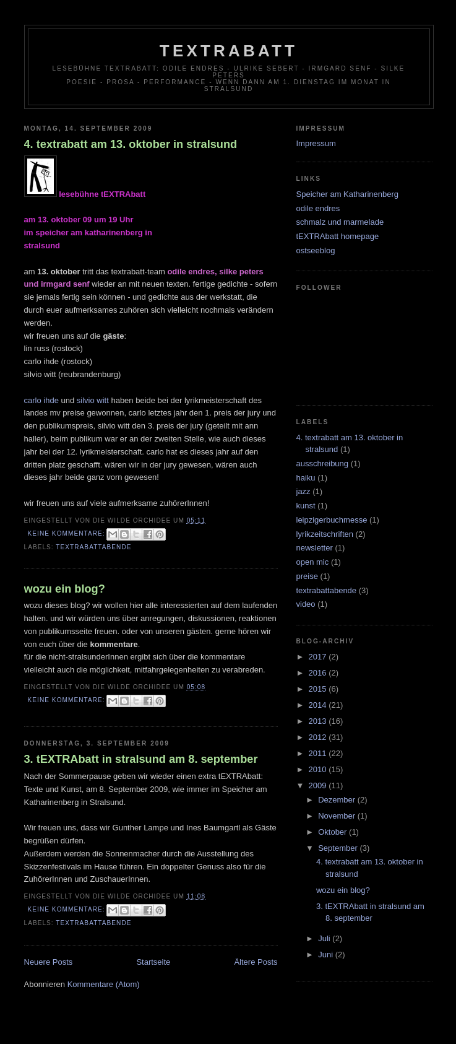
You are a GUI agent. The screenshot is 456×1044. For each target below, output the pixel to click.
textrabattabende (93, 547)
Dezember (338, 799)
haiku (306, 477)
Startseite (153, 962)
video (306, 604)
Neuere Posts (48, 962)
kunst (306, 505)
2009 (319, 785)
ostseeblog (315, 250)
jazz (303, 491)
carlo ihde (41, 400)
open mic (312, 562)
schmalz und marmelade (340, 222)
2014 (319, 705)
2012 (319, 737)
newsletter (314, 547)
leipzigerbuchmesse (332, 519)
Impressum (316, 143)
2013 (319, 721)
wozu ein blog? (64, 589)
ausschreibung (322, 463)
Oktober (333, 832)
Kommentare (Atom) (103, 984)
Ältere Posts (255, 962)
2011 (319, 753)
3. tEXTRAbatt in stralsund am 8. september (141, 759)
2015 (319, 689)
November (338, 815)
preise (307, 576)
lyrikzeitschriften (324, 534)
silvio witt (93, 400)
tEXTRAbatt (229, 50)
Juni (326, 954)
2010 (319, 769)
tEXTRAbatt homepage (337, 236)
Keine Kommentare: (68, 533)
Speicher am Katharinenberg (347, 194)
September (338, 848)
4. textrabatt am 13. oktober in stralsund (131, 144)
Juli (325, 938)
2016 (319, 672)
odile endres (318, 208)
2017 (319, 656)
